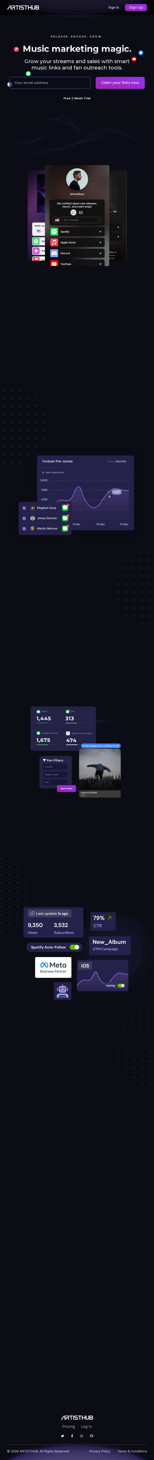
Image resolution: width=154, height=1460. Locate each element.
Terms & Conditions (132, 1451)
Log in (86, 1426)
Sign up (136, 7)
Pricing (68, 1426)
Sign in (114, 7)
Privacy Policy (99, 1451)
